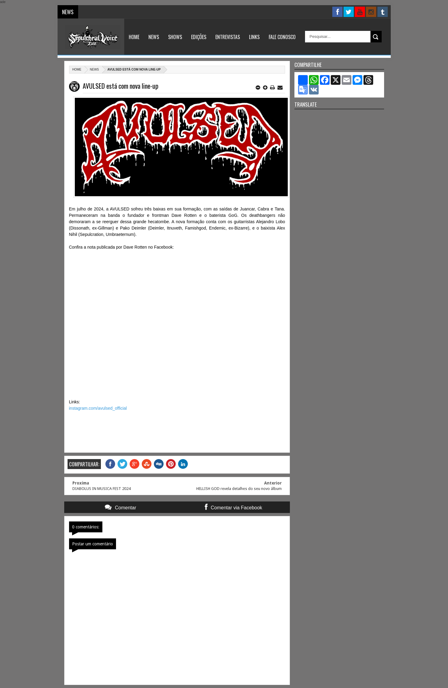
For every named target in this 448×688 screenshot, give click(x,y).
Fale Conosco (282, 37)
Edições (198, 37)
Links (254, 37)
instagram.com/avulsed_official (98, 408)
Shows (175, 37)
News (153, 37)
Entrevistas (227, 37)
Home (134, 37)
